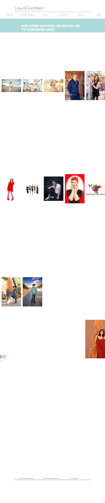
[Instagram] (4, 356)
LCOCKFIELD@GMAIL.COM (52, 478)
